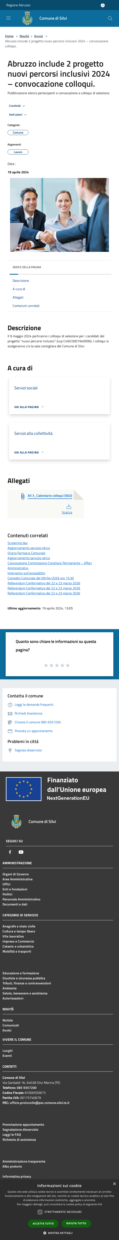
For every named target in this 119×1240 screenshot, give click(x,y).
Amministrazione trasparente (24, 1161)
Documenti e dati (15, 904)
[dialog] (59, 1209)
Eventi (7, 1055)
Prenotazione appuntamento (23, 1124)
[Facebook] (10, 852)
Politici (7, 894)
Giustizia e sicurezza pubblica (24, 978)
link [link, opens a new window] (100, 1204)
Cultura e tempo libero (19, 931)
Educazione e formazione (21, 973)
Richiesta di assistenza (19, 1139)
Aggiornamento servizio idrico (29, 547)
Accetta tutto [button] (43, 1223)
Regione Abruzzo (18, 5)
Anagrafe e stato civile (19, 926)
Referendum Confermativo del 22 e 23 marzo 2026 (44, 583)
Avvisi (38, 36)
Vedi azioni (18, 114)
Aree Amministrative (18, 879)
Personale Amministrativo (22, 899)
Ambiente (10, 988)
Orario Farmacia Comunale (26, 552)
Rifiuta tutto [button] (76, 1223)
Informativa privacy (17, 1176)
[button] (59, 1233)
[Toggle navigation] (8, 18)
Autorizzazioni (13, 998)
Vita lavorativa (13, 936)
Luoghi (8, 1050)
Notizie (8, 1020)
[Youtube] (21, 852)
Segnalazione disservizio (20, 1129)
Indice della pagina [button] (27, 267)
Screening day (18, 542)
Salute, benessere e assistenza (25, 993)
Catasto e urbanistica (18, 946)
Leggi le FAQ (12, 1134)
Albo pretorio (12, 1166)
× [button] (114, 1184)
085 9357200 (27, 1087)
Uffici (6, 884)
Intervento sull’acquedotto (26, 573)
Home (9, 36)
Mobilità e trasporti (17, 951)
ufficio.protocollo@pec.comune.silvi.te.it (39, 1102)
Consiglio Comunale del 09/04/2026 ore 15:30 (41, 578)
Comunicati (11, 1025)
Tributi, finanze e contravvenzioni (27, 983)
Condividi (17, 105)
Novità (24, 36)
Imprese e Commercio (18, 941)
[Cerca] (110, 18)
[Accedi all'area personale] (103, 5)
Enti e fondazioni (15, 889)
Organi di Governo (16, 874)
